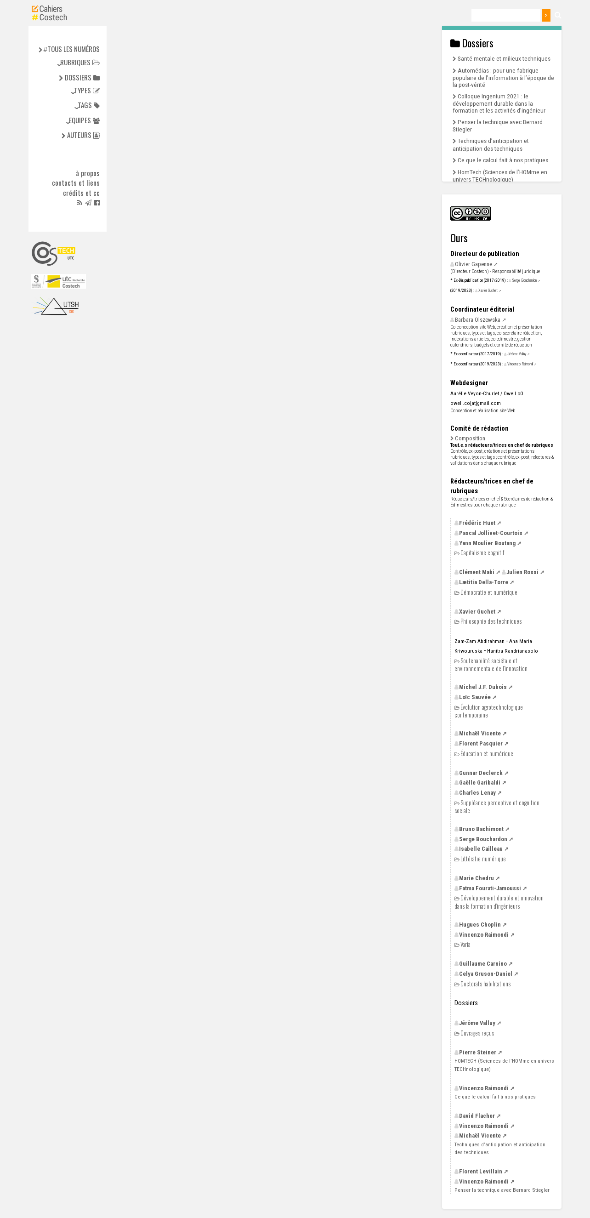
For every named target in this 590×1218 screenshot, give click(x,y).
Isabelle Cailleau (481, 848)
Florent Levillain (480, 1171)
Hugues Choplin (480, 924)
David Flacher (477, 1115)
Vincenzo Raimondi (520, 364)
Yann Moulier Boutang (487, 543)
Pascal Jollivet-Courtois (490, 532)
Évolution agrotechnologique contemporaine (488, 711)
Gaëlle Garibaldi (479, 782)
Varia (465, 944)
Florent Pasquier (481, 743)
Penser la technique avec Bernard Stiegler (502, 1190)
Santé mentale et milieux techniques (504, 58)
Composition (470, 438)
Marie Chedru (476, 878)
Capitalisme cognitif (482, 552)
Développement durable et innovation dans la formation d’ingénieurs (499, 902)
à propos (88, 173)
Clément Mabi (476, 572)
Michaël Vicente (480, 733)
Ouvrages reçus (477, 1033)
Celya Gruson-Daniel (485, 973)
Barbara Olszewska (477, 319)
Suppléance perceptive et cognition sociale (496, 806)
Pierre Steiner (477, 1052)
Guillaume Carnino (483, 963)
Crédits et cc (81, 193)
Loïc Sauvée (475, 697)
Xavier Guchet (488, 290)
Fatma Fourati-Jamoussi (490, 888)
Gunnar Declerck (481, 772)
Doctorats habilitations (485, 983)
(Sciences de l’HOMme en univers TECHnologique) (504, 1065)
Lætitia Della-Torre (483, 582)
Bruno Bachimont (481, 828)
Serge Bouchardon (524, 280)
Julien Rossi (522, 572)
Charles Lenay (477, 792)
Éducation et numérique (486, 753)
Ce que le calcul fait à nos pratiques (503, 160)
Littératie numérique (483, 858)
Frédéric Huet (477, 522)
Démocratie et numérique (488, 592)
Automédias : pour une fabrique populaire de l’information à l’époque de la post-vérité (503, 77)
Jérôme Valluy (516, 354)
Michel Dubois (483, 686)
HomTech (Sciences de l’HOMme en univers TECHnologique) (500, 175)
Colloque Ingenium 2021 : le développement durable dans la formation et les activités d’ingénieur (499, 103)
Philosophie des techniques (491, 621)
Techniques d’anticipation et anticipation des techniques (491, 144)
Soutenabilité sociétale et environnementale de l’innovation (491, 664)
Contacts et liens (76, 183)
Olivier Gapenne (473, 264)
